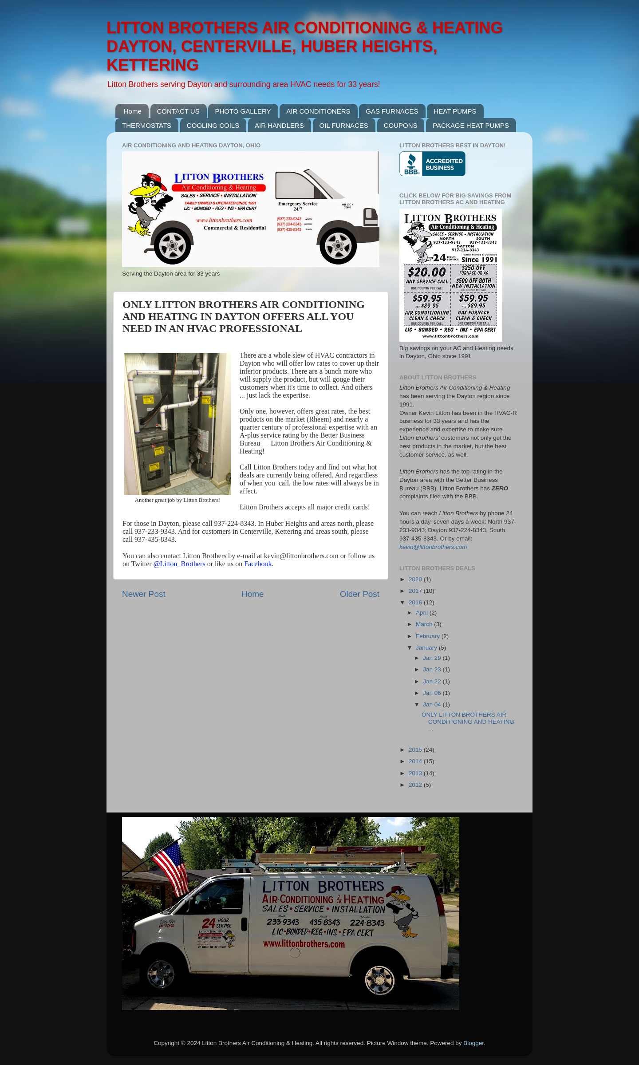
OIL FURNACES (344, 125)
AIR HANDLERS (279, 125)
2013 (416, 773)
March (425, 624)
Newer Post (144, 594)
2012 (416, 784)
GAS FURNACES (392, 111)
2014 (416, 761)
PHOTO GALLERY (243, 111)
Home (133, 111)
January (427, 647)
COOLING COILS (213, 125)
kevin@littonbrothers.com (433, 547)
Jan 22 (432, 681)
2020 (416, 579)
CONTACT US (178, 111)
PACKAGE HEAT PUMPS (471, 125)
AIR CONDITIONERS (318, 111)
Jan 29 (432, 658)
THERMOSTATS (146, 125)
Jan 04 (432, 704)
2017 (416, 591)
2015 (416, 749)
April (423, 612)
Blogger (473, 1043)
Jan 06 (432, 693)
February (429, 636)
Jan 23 (432, 669)
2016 (416, 602)
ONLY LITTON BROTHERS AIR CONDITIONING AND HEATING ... (468, 721)
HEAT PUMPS (455, 111)
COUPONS (401, 125)
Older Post (359, 594)
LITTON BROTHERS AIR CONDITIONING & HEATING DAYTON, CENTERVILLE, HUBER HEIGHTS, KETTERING (304, 46)
